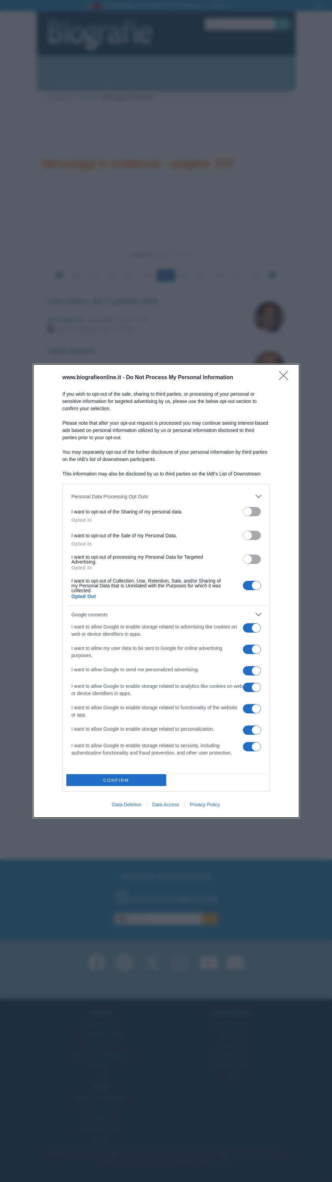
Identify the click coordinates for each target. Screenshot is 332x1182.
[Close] (285, 377)
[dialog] (166, 591)
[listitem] (166, 496)
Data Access (165, 804)
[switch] (252, 511)
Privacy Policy (205, 804)
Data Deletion (127, 804)
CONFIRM (116, 780)
